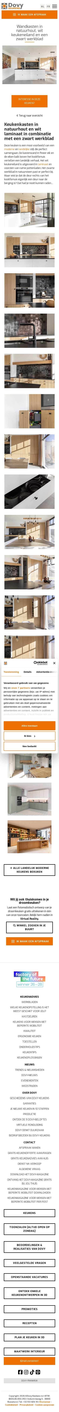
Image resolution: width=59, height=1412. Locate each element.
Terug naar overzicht (30, 115)
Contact (29, 1142)
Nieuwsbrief (29, 1361)
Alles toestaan (30, 725)
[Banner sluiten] (54, 663)
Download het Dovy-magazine (29, 1174)
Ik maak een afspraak (29, 14)
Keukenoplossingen (29, 1057)
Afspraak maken (29, 1147)
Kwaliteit (30, 1031)
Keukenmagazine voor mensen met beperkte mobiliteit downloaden (29, 1190)
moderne (9, 149)
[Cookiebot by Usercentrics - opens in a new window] (35, 663)
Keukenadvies (29, 996)
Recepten (29, 1323)
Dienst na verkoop (29, 1163)
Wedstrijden (29, 1086)
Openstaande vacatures (29, 1277)
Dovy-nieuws (29, 1075)
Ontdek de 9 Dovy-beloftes (29, 1119)
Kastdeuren (29, 1016)
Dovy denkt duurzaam (29, 1130)
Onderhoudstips (29, 1047)
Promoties (30, 1309)
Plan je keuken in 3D (30, 1337)
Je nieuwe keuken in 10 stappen (29, 1108)
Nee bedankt (29, 746)
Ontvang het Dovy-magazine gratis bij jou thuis (29, 1181)
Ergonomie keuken (29, 1036)
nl (42, 6)
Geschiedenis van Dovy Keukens (29, 1098)
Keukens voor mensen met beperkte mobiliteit (29, 1023)
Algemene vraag (29, 1169)
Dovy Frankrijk (29, 1380)
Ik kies (29, 736)
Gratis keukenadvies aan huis (29, 1158)
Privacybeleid (26, 1405)
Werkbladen (30, 1002)
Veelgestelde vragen (29, 1263)
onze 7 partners (20, 688)
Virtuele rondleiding (29, 1124)
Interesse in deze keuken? (29, 101)
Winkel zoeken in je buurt (29, 927)
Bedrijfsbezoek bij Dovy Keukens (29, 1135)
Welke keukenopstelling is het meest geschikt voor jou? (29, 1009)
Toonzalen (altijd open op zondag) (29, 1229)
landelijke (24, 149)
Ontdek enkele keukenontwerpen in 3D (29, 1293)
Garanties (29, 1103)
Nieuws (29, 1064)
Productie (29, 1114)
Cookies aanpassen (44, 1405)
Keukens (29, 1213)
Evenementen (29, 1080)
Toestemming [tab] (11, 671)
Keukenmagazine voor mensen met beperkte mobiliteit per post (29, 1199)
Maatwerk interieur (29, 1351)
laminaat (43, 164)
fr (48, 6)
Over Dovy (29, 1092)
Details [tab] (28, 671)
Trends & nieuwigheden (29, 1070)
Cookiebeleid (11, 1405)
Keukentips (30, 1052)
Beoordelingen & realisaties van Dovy (29, 1246)
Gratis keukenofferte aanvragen (29, 1153)
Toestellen (29, 1041)
